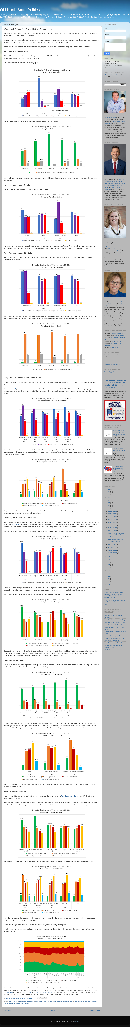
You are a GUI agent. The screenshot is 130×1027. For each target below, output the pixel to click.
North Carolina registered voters (63, 1001)
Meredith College (116, 251)
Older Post (95, 1011)
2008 (108, 584)
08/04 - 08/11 (112, 525)
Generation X (31, 1001)
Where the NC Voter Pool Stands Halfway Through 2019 (116, 534)
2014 (108, 567)
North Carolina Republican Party (114, 622)
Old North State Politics (20, 10)
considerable (41, 992)
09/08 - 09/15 (112, 522)
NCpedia (107, 649)
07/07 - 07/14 (112, 528)
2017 (108, 559)
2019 (108, 508)
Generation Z (40, 1001)
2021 (108, 503)
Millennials (48, 1001)
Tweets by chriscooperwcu (112, 364)
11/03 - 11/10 (112, 514)
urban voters (25, 1003)
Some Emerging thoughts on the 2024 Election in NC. (118, 469)
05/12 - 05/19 (112, 547)
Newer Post (9, 1011)
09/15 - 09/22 (112, 519)
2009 (108, 581)
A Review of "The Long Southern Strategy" (115, 540)
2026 (108, 489)
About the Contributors (111, 75)
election (28, 992)
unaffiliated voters (14, 1003)
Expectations (8, 992)
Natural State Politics (118, 333)
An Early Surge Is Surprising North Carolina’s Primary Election (119, 433)
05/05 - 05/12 (112, 550)
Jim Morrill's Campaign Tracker (114, 636)
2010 (108, 579)
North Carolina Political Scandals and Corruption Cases (114, 601)
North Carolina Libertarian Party (114, 625)
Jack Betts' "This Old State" (113, 643)
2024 (108, 494)
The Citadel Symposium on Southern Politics (113, 646)
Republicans (78, 1001)
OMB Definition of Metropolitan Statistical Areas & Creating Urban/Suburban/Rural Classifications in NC (114, 595)
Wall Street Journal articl (69, 796)
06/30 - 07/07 (112, 530)
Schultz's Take (116, 341)
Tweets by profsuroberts (112, 372)
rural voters (86, 1001)
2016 (108, 562)
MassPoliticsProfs (120, 335)
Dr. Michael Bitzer (110, 117)
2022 (108, 500)
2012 (108, 573)
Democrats (22, 1001)
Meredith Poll (112, 249)
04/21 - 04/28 (112, 553)
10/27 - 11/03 (112, 516)
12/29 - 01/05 (112, 511)
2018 (108, 556)
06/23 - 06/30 (112, 544)
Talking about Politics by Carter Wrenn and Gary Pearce (114, 639)
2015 (108, 565)
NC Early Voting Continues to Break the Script (119, 450)
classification (16, 524)
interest (49, 992)
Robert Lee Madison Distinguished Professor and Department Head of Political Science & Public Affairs (114, 183)
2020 (23, 992)
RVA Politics (114, 347)
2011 (108, 576)
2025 (108, 492)
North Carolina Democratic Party (114, 620)
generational (11, 389)
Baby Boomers (13, 1001)
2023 (108, 497)
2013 (108, 570)
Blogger (76, 1021)
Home (52, 1011)
